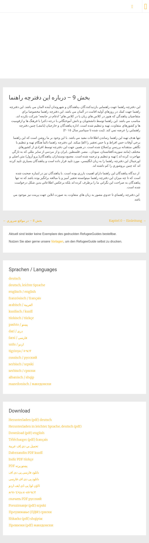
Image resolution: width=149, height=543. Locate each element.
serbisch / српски (22, 371)
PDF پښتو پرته (18, 466)
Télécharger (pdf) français (28, 439)
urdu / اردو (16, 344)
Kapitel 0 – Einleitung (127, 221)
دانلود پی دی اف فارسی (24, 479)
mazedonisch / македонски (30, 384)
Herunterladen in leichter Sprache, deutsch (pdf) (45, 426)
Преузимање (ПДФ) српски (30, 512)
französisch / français (25, 298)
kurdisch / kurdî (21, 311)
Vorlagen (57, 241)
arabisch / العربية (21, 305)
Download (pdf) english (26, 433)
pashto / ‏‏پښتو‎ (18, 324)
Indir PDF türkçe (21, 459)
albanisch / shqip (21, 377)
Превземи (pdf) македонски (31, 525)
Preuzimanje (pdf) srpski (27, 505)
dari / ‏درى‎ (16, 331)
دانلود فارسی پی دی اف (24, 472)
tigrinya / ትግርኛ (20, 351)
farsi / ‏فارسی (18, 338)
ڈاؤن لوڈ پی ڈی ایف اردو (24, 486)
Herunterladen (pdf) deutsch (30, 420)
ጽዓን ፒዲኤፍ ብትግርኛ (22, 492)
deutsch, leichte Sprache (27, 285)
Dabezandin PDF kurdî (25, 453)
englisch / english (22, 292)
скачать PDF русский (25, 499)
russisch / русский (23, 357)
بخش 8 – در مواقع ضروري (22, 221)
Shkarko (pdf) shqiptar (26, 519)
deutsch (15, 278)
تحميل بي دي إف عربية (23, 446)
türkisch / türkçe (21, 318)
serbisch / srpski (21, 364)
